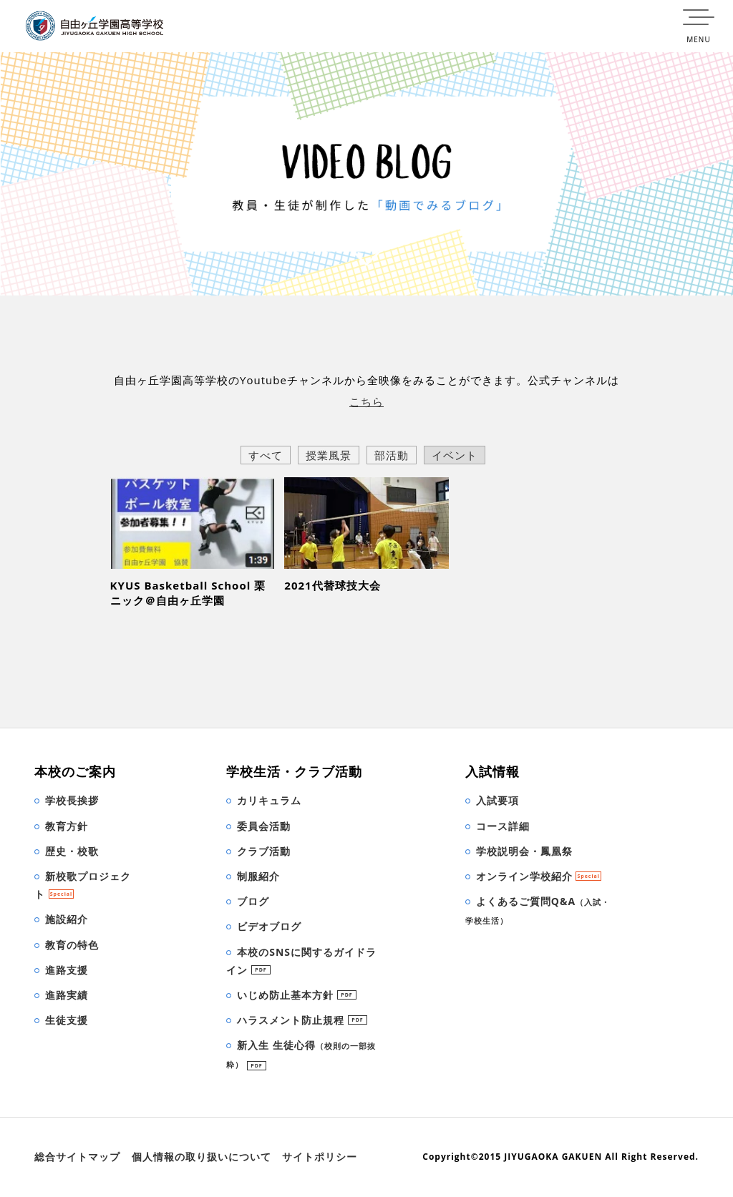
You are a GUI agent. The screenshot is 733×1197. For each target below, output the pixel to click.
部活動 (391, 455)
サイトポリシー (319, 1156)
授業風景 (328, 455)
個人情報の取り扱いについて (201, 1156)
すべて (265, 455)
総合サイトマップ (77, 1156)
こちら (366, 401)
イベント (454, 455)
